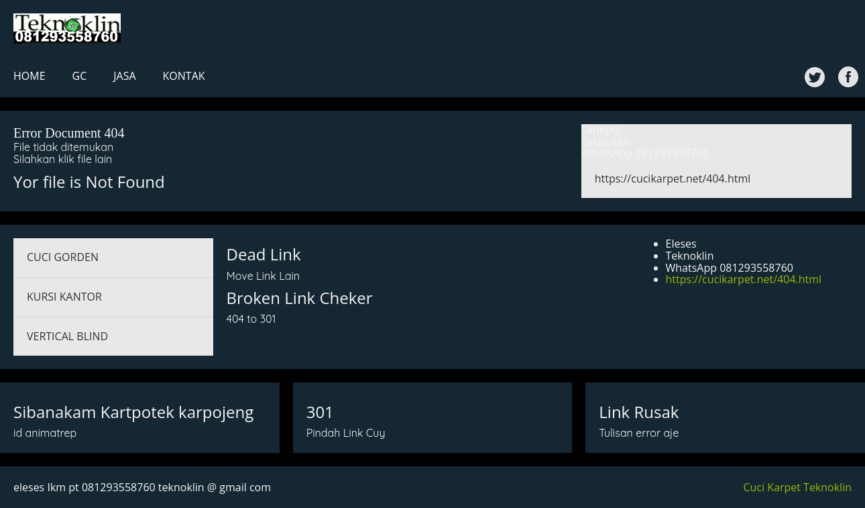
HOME (29, 75)
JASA (124, 75)
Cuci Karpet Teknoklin (797, 487)
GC (79, 75)
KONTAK (184, 75)
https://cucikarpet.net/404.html (673, 178)
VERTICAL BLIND (67, 336)
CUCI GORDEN (63, 257)
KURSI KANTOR (64, 296)
